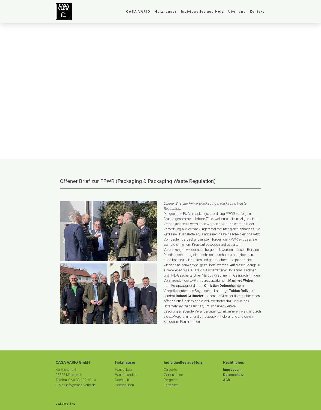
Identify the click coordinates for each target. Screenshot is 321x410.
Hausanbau (123, 370)
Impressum (232, 370)
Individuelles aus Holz (202, 11)
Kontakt (257, 11)
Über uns (237, 11)
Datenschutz (233, 375)
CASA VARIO (138, 11)
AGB (226, 380)
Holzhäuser (166, 11)
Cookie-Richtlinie (65, 403)
